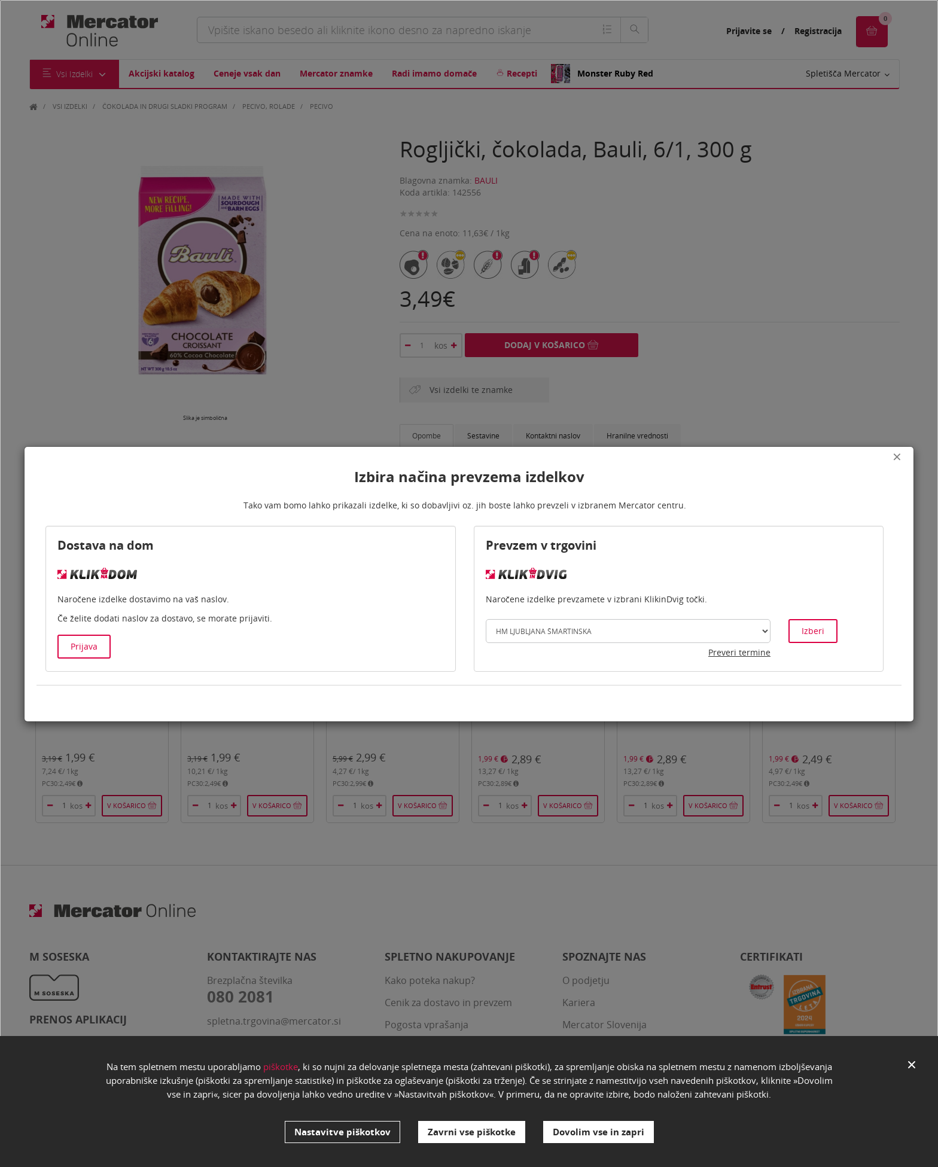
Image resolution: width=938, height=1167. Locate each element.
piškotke (280, 1071)
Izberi (813, 630)
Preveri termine (739, 652)
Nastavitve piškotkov (342, 1132)
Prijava (84, 646)
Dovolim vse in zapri (598, 1132)
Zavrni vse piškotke (472, 1132)
